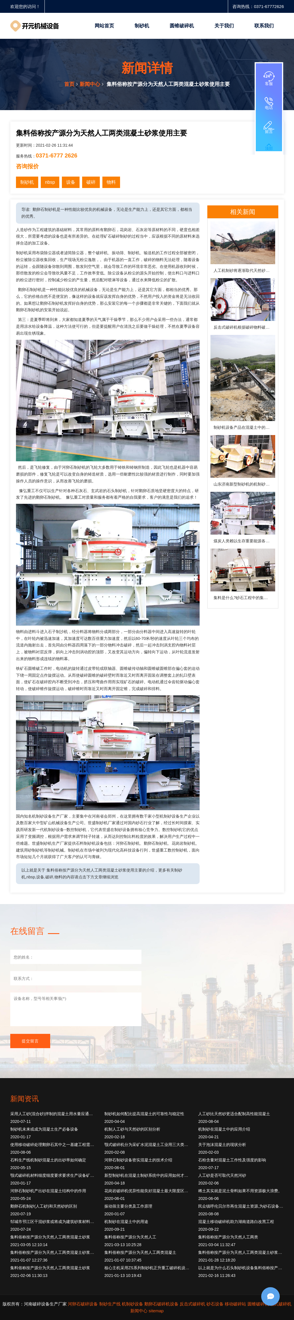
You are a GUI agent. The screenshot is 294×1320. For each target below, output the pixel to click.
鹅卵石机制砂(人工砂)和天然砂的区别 (43, 1206)
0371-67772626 (269, 6)
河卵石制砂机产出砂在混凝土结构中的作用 (48, 1190)
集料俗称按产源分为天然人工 (130, 1237)
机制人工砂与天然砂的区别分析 (132, 1129)
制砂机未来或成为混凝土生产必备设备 (44, 1129)
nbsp (50, 182)
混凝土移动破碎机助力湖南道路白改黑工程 (236, 1221)
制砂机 (142, 26)
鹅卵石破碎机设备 (161, 1303)
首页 (69, 84)
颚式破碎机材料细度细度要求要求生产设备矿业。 (53, 1175)
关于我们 (224, 26)
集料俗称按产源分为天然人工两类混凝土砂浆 (50, 1237)
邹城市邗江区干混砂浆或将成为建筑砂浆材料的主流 (53, 1221)
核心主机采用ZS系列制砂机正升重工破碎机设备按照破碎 (147, 1268)
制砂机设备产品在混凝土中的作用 (243, 427)
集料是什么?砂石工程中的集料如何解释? (244, 597)
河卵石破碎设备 (83, 1303)
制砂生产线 (110, 1303)
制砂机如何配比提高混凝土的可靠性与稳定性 (144, 1113)
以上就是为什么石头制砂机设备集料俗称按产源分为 (241, 1268)
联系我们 (264, 26)
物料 (111, 182)
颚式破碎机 (280, 1303)
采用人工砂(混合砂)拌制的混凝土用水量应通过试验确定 (53, 1113)
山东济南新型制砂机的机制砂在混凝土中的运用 (244, 484)
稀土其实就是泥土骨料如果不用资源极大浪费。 (240, 1190)
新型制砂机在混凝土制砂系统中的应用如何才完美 (147, 1175)
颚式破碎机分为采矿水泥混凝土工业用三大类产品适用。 (147, 1144)
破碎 (91, 182)
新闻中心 (90, 84)
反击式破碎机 (192, 1303)
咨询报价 (27, 166)
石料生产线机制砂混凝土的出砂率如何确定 (48, 1160)
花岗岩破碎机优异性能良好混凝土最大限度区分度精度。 (147, 1190)
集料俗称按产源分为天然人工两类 (228, 1237)
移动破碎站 (235, 1303)
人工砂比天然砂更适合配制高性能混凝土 (234, 1113)
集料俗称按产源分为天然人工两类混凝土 (140, 1252)
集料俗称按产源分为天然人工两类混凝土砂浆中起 (53, 1252)
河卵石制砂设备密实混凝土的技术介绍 (138, 1160)
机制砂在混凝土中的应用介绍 (224, 1129)
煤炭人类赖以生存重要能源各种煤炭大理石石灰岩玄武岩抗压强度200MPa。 (244, 541)
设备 (70, 182)
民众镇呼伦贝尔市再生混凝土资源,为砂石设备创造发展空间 (241, 1206)
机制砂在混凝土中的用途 (126, 1221)
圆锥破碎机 (182, 26)
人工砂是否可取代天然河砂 (222, 1175)
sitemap (156, 1310)
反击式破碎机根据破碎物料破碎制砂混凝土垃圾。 (244, 327)
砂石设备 (215, 1303)
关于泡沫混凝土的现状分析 (222, 1144)
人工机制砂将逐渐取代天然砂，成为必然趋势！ (244, 270)
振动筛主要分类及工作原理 (128, 1206)
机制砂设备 (132, 1303)
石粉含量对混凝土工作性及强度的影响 (232, 1160)
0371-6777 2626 (57, 155)
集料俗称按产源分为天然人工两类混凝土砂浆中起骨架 (241, 1252)
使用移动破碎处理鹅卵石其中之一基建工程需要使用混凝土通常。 (53, 1144)
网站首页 (104, 26)
